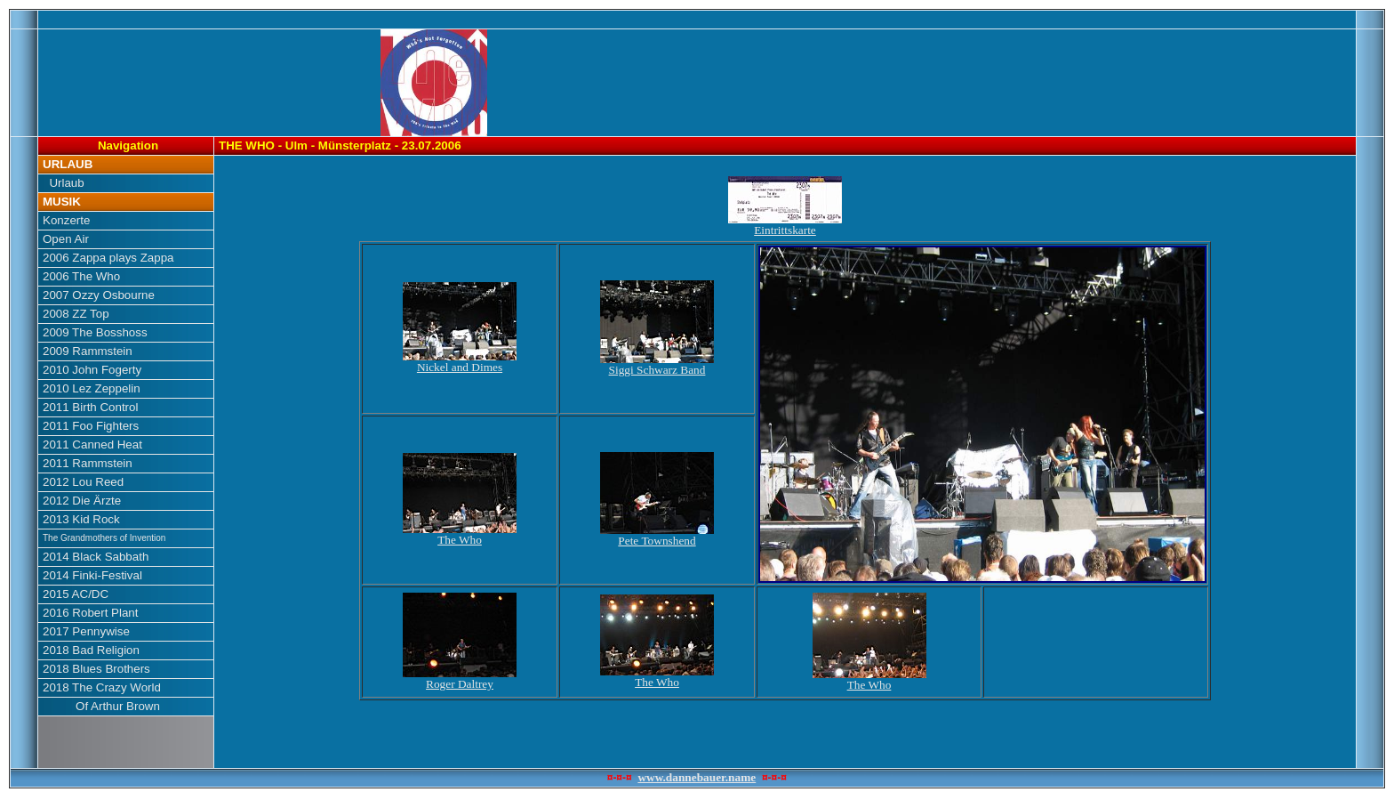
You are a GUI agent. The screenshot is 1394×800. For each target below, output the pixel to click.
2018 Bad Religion (91, 650)
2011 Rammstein (87, 463)
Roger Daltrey (460, 679)
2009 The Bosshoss (95, 332)
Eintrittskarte (785, 225)
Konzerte (66, 220)
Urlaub (63, 183)
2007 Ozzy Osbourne (99, 295)
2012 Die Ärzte (82, 500)
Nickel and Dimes (460, 362)
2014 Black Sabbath (95, 556)
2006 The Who (81, 276)
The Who (460, 534)
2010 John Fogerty (92, 369)
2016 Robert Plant (90, 612)
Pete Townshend (657, 535)
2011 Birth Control (90, 407)
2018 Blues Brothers (96, 668)
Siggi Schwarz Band (657, 364)
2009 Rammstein (87, 351)
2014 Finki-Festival (92, 575)
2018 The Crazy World (102, 687)
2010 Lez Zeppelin (91, 388)
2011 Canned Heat (92, 444)
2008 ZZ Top (76, 313)
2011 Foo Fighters (91, 425)
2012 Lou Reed (83, 482)
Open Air (66, 239)
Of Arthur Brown (101, 706)
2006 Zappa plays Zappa (108, 257)
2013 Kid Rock (81, 519)
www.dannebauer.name (696, 777)
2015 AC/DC (75, 594)
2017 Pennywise (86, 631)
